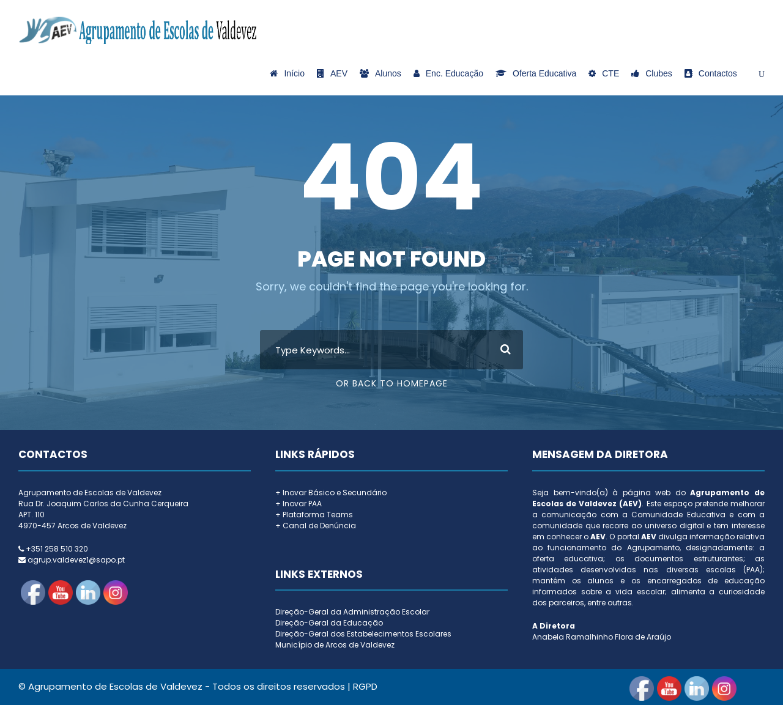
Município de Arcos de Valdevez (335, 645)
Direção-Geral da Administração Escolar (352, 612)
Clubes (651, 73)
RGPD (365, 686)
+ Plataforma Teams (314, 514)
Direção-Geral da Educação (329, 623)
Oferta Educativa (535, 73)
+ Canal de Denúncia (315, 525)
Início (287, 73)
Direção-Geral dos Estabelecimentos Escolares (363, 634)
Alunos (380, 73)
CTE (603, 73)
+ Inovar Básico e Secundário (331, 492)
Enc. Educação (448, 73)
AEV (332, 73)
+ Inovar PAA (298, 503)
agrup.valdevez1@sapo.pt (76, 560)
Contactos (711, 73)
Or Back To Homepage (392, 383)
